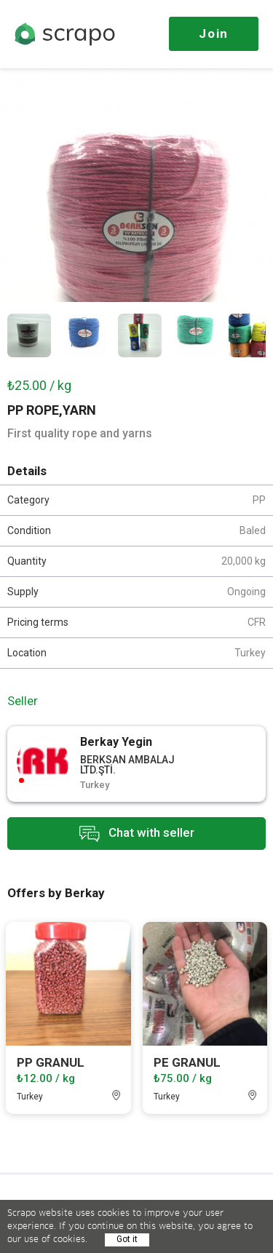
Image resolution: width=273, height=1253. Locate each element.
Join (214, 33)
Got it (127, 1239)
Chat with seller (136, 833)
